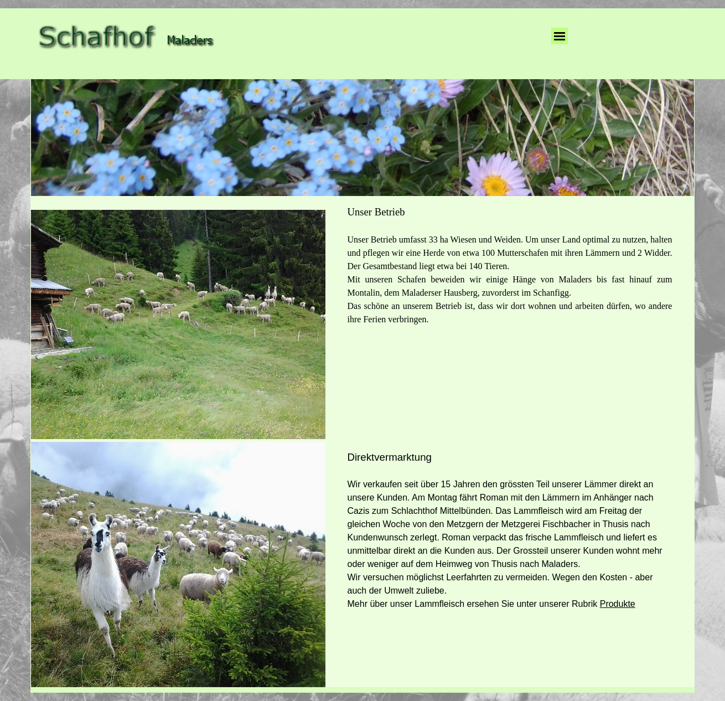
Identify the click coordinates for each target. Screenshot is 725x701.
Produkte (617, 604)
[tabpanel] (510, 265)
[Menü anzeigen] (559, 36)
